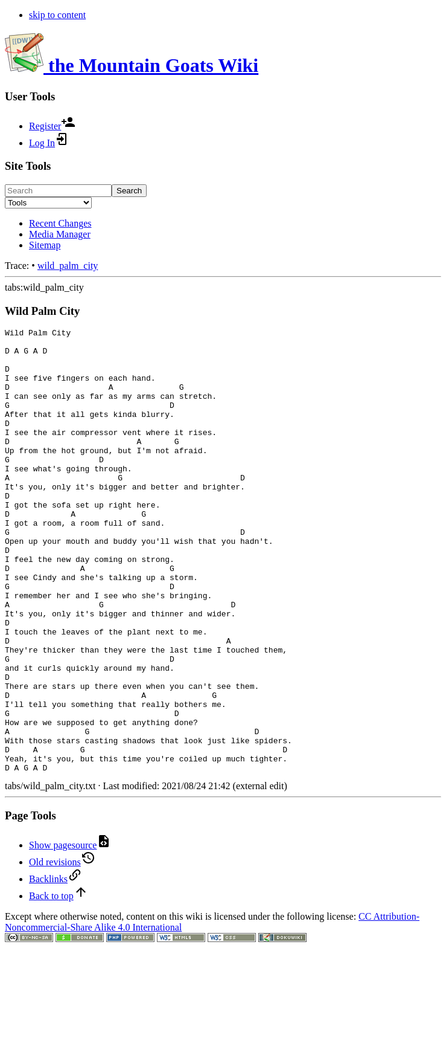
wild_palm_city (67, 265)
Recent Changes (60, 223)
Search (129, 190)
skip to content (57, 15)
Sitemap (44, 245)
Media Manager (60, 234)
